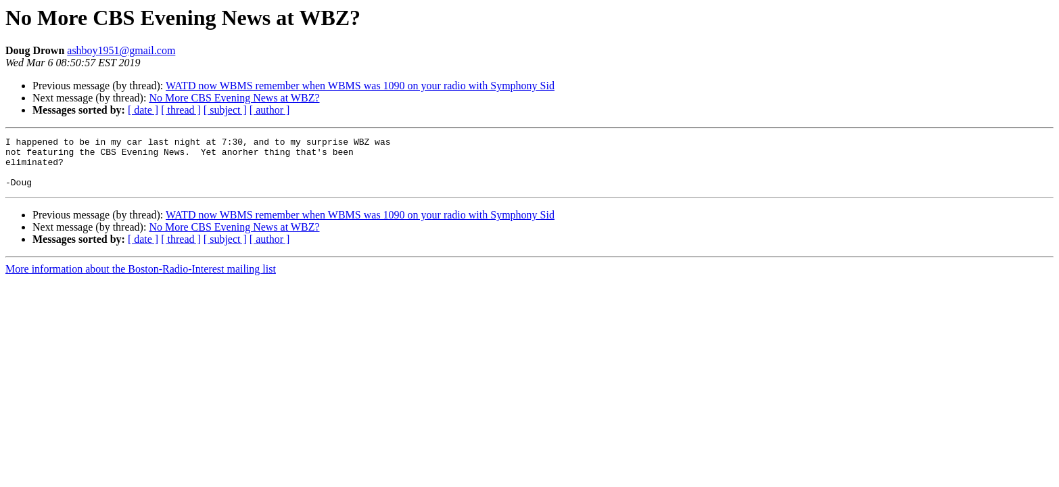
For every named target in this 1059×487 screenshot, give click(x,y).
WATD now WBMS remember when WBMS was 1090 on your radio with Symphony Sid (360, 85)
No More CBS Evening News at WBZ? (234, 97)
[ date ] (143, 110)
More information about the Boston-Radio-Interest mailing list (140, 279)
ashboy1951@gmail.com (121, 50)
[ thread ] (181, 110)
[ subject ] (225, 110)
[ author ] (270, 110)
